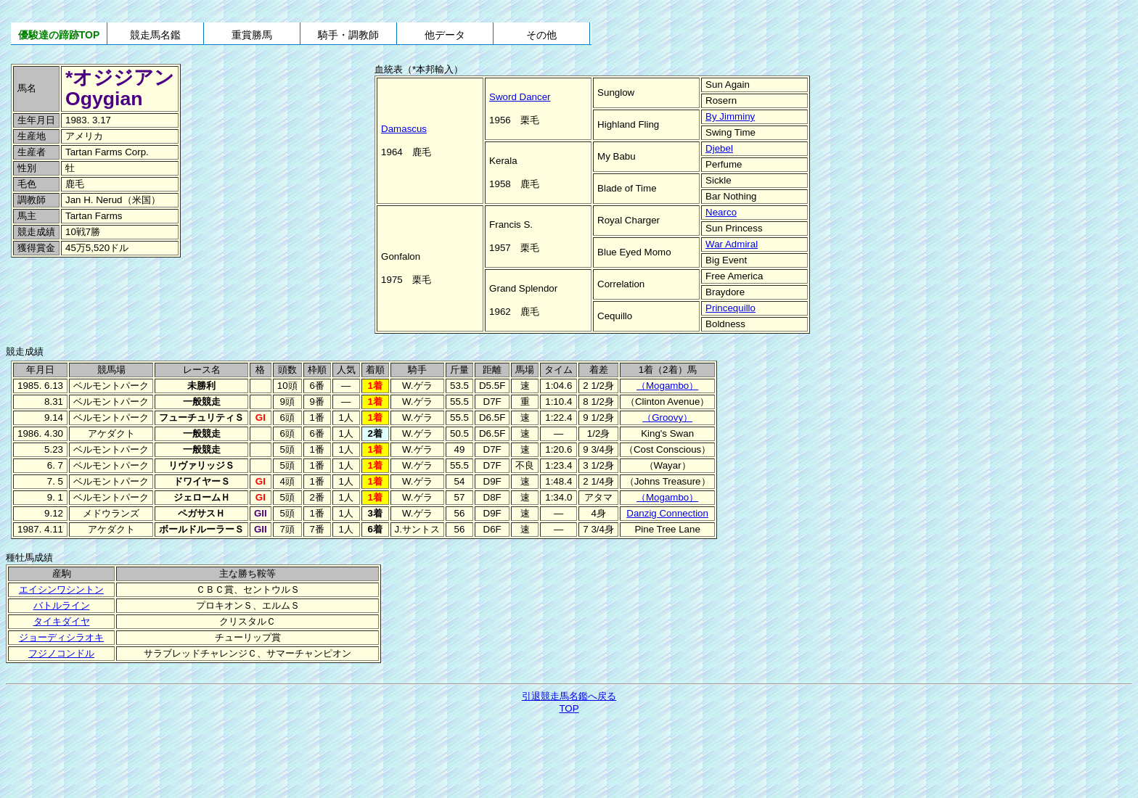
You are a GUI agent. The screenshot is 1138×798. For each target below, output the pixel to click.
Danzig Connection (667, 513)
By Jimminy (730, 116)
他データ (445, 35)
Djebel (719, 148)
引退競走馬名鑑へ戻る (569, 696)
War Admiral (731, 244)
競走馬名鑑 (155, 35)
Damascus (404, 128)
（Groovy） (667, 417)
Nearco (721, 212)
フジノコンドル (61, 653)
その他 (541, 35)
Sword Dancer (519, 96)
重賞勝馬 (252, 35)
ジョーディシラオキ (61, 637)
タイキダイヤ (61, 621)
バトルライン (61, 605)
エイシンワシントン (61, 589)
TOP (568, 708)
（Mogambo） (667, 385)
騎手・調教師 (348, 35)
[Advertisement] (109, 291)
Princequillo (730, 308)
